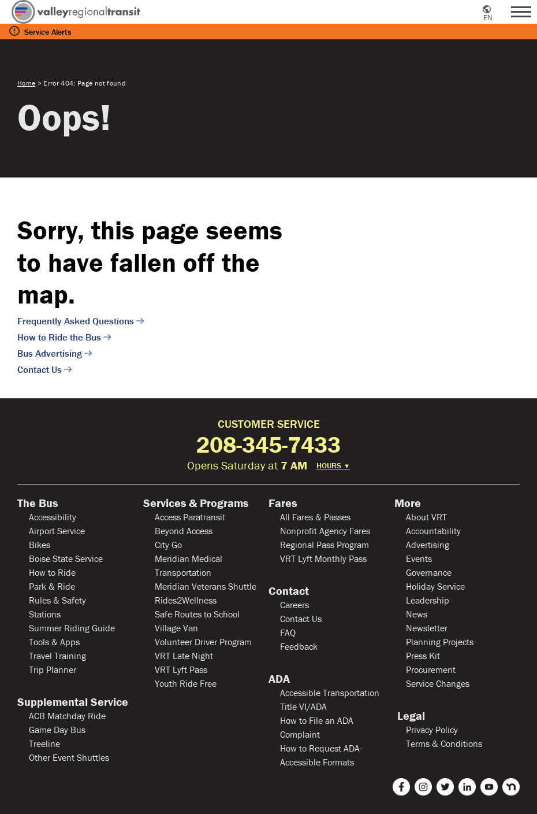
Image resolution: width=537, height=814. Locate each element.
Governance (429, 572)
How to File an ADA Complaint (316, 727)
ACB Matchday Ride (67, 716)
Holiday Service (435, 586)
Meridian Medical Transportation (188, 565)
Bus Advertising (49, 353)
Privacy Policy (432, 729)
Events (419, 558)
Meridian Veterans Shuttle (205, 586)
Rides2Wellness (186, 600)
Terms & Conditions (444, 743)
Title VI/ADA (303, 706)
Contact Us (39, 369)
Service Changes (437, 683)
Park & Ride (52, 586)
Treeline (44, 743)
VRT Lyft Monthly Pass (323, 558)
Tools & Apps (54, 642)
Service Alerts (47, 32)
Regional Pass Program (324, 544)
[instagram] (423, 787)
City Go (168, 544)
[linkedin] (467, 787)
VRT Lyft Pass (181, 669)
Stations (45, 614)
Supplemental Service (72, 702)
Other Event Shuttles (69, 757)
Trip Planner (52, 669)
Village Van (176, 628)
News (416, 614)
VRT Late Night (184, 655)
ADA (279, 679)
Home (26, 83)
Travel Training (57, 655)
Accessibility (52, 517)
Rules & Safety (57, 600)
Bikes (39, 544)
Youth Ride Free (186, 683)
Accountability (433, 530)
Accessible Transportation (329, 692)
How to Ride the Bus (59, 337)
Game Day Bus (57, 729)
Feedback (299, 646)
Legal (409, 716)
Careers (294, 604)
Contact (288, 591)
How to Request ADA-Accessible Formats (321, 755)
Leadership (427, 600)
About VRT (426, 517)
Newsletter (427, 628)
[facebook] (401, 787)
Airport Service (57, 530)
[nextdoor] (511, 787)
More (407, 503)
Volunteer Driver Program (203, 642)
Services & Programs (195, 503)
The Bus (37, 503)
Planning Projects (439, 642)
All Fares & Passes (315, 517)
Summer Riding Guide (72, 628)
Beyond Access (183, 530)
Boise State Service (66, 558)
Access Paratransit (190, 517)
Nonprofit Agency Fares (325, 530)
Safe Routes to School (197, 614)
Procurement (431, 669)
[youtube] (489, 787)
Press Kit (423, 655)
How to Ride (52, 572)
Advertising (427, 544)
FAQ (288, 632)
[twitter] (445, 787)
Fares (282, 503)
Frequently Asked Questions (75, 321)
